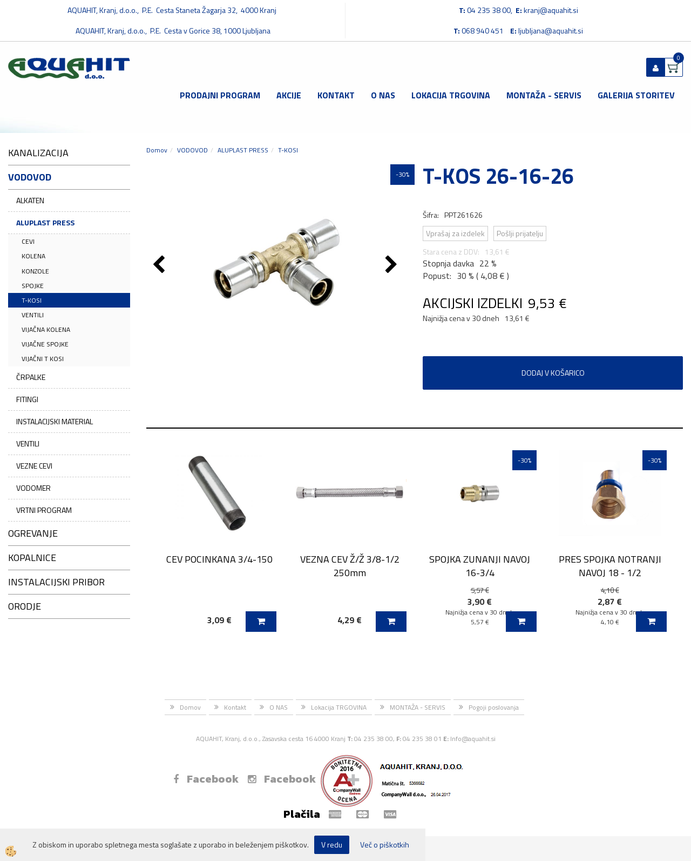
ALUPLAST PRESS (45, 222)
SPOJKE (33, 286)
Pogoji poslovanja (494, 707)
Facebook (206, 779)
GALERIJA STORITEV (636, 95)
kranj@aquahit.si (551, 10)
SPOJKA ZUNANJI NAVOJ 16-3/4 (479, 566)
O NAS (383, 95)
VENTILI (33, 315)
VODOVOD (192, 150)
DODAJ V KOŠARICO (553, 372)
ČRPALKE (30, 377)
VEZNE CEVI (34, 465)
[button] (393, 265)
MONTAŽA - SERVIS (543, 95)
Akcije (288, 95)
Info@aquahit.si (473, 738)
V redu (331, 844)
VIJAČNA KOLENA (46, 329)
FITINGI (27, 399)
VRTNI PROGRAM (44, 510)
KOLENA (33, 256)
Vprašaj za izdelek (455, 233)
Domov (156, 150)
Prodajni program (220, 95)
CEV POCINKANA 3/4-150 (219, 559)
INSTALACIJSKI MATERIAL (54, 421)
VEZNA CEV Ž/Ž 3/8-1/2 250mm (349, 566)
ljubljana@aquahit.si (550, 30)
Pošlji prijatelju (520, 233)
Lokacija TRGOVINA (450, 95)
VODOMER (33, 487)
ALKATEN (30, 200)
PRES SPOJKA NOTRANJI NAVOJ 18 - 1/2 (610, 566)
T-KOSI (32, 300)
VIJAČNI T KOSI (43, 358)
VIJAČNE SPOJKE (45, 344)
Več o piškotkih (384, 844)
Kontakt (336, 95)
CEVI (28, 241)
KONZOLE (35, 271)
